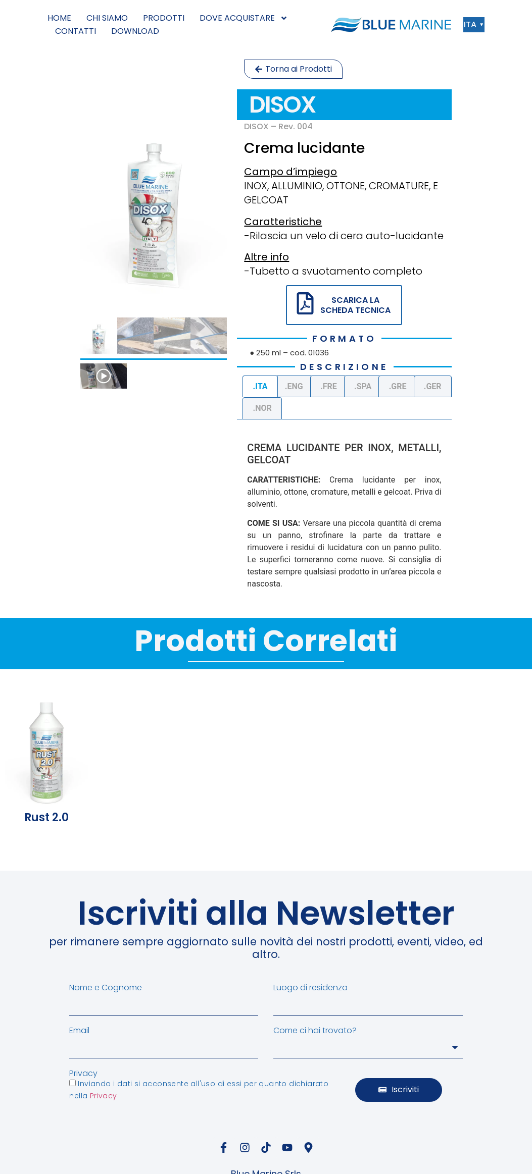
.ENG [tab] (294, 386)
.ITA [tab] (260, 386)
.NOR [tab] (262, 408)
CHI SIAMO (107, 18)
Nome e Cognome (105, 988)
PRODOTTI (163, 18)
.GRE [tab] (398, 386)
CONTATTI (75, 31)
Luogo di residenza (310, 988)
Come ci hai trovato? (315, 1031)
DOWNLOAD (135, 31)
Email (79, 1031)
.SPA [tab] (362, 386)
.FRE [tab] (328, 386)
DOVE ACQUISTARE (244, 18)
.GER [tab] (433, 386)
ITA (472, 24)
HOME (59, 18)
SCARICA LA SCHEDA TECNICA (355, 304)
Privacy (83, 1074)
